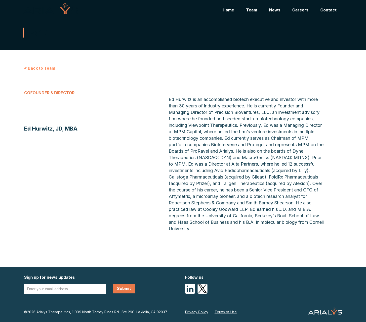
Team (251, 9)
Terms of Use (226, 312)
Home (228, 9)
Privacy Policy (196, 312)
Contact (328, 9)
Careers (300, 9)
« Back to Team (39, 68)
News (274, 9)
